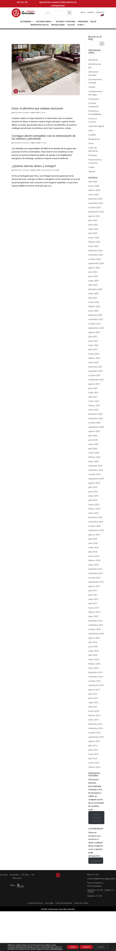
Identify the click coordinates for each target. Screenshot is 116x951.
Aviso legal (49, 903)
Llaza (90, 130)
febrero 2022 (94, 358)
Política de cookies (81, 903)
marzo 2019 (93, 504)
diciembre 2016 (95, 620)
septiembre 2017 (96, 582)
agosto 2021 (94, 384)
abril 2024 (92, 285)
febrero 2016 (94, 663)
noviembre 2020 (95, 418)
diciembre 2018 (95, 517)
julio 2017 (92, 590)
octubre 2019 (94, 474)
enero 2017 (93, 616)
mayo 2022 (93, 345)
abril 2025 (92, 233)
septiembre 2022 (96, 328)
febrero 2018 (94, 560)
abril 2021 (92, 397)
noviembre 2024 (95, 254)
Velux (93, 22)
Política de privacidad (63, 903)
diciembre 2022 (95, 315)
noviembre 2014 (95, 728)
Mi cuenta (89, 2)
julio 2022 (92, 336)
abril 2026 (92, 181)
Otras (43, 112)
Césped (91, 87)
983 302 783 (22, 2)
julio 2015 (92, 694)
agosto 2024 (94, 267)
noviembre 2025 (95, 203)
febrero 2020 (94, 457)
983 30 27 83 (92, 874)
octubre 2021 (94, 375)
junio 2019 (93, 491)
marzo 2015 (93, 711)
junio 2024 (93, 276)
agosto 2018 (94, 534)
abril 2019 (92, 500)
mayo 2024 (93, 280)
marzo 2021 (93, 401)
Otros (80, 25)
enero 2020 (93, 461)
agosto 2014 (94, 741)
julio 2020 (92, 435)
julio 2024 (92, 272)
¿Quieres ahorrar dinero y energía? (34, 166)
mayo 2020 (93, 444)
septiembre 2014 (96, 737)
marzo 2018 (93, 556)
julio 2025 (92, 220)
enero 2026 (93, 194)
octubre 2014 (94, 732)
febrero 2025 (94, 241)
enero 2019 (93, 513)
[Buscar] (101, 43)
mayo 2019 (93, 495)
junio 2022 (93, 341)
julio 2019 (92, 487)
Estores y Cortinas (65, 22)
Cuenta (90, 12)
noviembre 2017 (95, 573)
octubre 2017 (94, 577)
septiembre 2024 (96, 263)
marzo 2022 (93, 353)
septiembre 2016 (96, 633)
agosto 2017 (94, 586)
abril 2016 (92, 655)
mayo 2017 (93, 599)
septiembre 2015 (96, 685)
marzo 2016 (93, 659)
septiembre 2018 (96, 530)
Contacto (100, 12)
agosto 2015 (94, 689)
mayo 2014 (93, 754)
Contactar (95, 860)
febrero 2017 (94, 612)
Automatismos (43, 22)
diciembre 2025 (95, 198)
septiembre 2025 (96, 211)
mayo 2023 (93, 293)
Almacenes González (21, 112)
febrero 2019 (94, 508)
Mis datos (25, 874)
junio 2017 (93, 595)
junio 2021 (93, 388)
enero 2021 (93, 409)
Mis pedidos (14, 874)
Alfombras (25, 22)
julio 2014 (92, 745)
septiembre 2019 (96, 478)
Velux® (91, 171)
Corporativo (93, 99)
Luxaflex (92, 134)
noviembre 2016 (95, 625)
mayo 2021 (93, 392)
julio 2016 (92, 642)
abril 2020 (92, 448)
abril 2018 (92, 551)
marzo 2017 (93, 607)
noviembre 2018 (95, 521)
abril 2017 (92, 603)
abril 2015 (92, 706)
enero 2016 (93, 668)
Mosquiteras (58, 25)
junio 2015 (93, 698)
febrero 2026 (94, 190)
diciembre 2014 (95, 724)
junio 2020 (93, 440)
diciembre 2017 (95, 569)
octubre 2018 (94, 526)
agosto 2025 (94, 216)
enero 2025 (93, 246)
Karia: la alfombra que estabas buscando (37, 108)
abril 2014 (92, 758)
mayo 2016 (93, 651)
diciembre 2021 (95, 366)
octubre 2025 (94, 207)
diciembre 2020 (95, 414)
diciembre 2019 (95, 465)
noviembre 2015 (95, 676)
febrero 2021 (94, 405)
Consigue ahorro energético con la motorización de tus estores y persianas (44, 137)
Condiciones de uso (35, 903)
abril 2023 (92, 297)
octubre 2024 (94, 259)
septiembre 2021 (96, 379)
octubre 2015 (94, 681)
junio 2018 (93, 543)
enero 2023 (93, 310)
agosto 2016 (94, 638)
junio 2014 (93, 749)
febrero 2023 (94, 306)
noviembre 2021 (95, 371)
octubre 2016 (94, 629)
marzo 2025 (93, 237)
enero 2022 (93, 362)
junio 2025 (93, 224)
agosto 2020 (94, 431)
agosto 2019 (94, 483)
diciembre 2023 (95, 289)
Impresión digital (39, 25)
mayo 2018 (93, 547)
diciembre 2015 (95, 672)
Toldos (71, 25)
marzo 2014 (93, 762)
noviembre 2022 (95, 319)
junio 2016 (93, 646)
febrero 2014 (94, 767)
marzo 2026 (93, 186)
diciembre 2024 (95, 250)
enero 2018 (93, 564)
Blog (83, 12)
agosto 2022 (94, 332)
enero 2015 (93, 719)
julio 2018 (92, 539)
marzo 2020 (93, 452)
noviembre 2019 (95, 470)
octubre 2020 (94, 422)
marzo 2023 (93, 302)
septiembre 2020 (96, 427)
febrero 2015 (94, 715)
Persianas (83, 22)
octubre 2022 (94, 323)
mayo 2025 (93, 229)
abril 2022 (92, 349)
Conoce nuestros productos (96, 817)
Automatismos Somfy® (50, 170)
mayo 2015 (93, 702)
